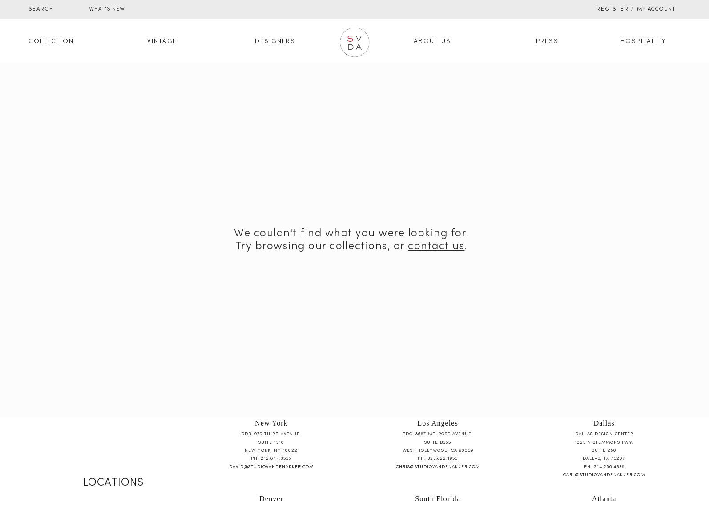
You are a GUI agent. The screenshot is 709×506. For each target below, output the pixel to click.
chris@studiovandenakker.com (438, 467)
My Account (656, 9)
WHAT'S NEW (107, 9)
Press (547, 41)
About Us (432, 41)
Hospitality (643, 41)
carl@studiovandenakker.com (604, 475)
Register (612, 9)
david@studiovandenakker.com (271, 467)
